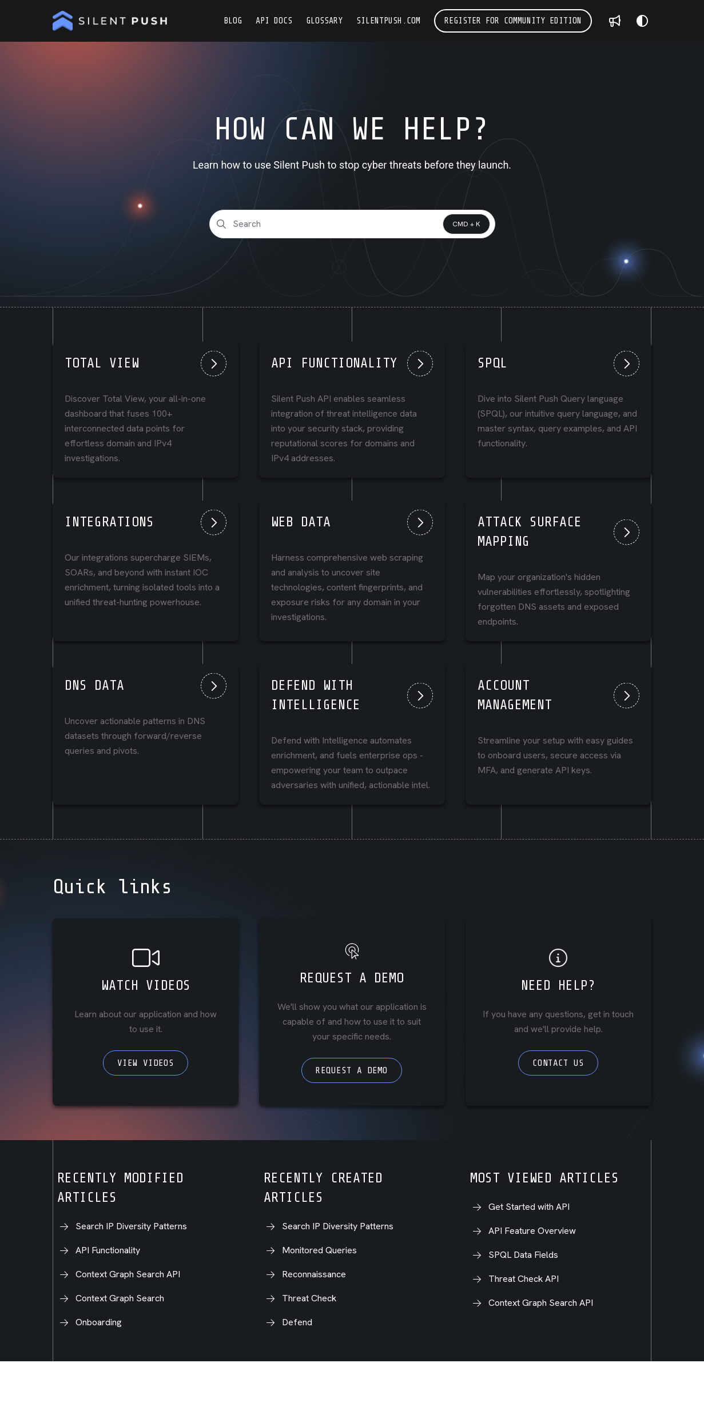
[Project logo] (110, 21)
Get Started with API (529, 1207)
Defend (297, 1322)
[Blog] (233, 21)
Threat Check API (523, 1279)
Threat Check (309, 1298)
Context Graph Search (119, 1298)
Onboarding (98, 1322)
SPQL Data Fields (523, 1255)
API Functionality (107, 1250)
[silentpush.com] (388, 21)
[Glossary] (324, 21)
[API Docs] (274, 21)
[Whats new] (615, 21)
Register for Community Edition (513, 21)
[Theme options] (642, 21)
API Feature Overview (532, 1231)
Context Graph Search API (127, 1274)
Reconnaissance (314, 1274)
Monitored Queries (319, 1250)
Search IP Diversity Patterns (131, 1226)
